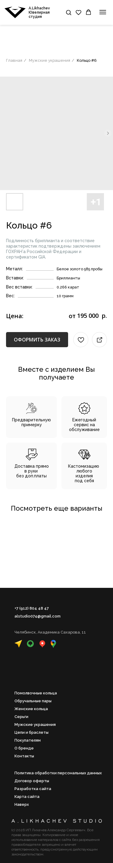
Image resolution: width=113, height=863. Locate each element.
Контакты (24, 756)
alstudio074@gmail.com (37, 616)
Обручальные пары (33, 701)
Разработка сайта (32, 788)
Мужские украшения (49, 60)
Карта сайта (26, 796)
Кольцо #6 (87, 60)
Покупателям (27, 740)
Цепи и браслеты (31, 732)
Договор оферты (31, 781)
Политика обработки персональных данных (58, 773)
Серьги (21, 716)
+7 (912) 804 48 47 (31, 608)
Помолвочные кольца (35, 693)
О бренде (24, 748)
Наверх (21, 804)
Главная (14, 60)
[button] (68, 12)
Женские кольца (31, 709)
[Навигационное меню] (102, 12)
